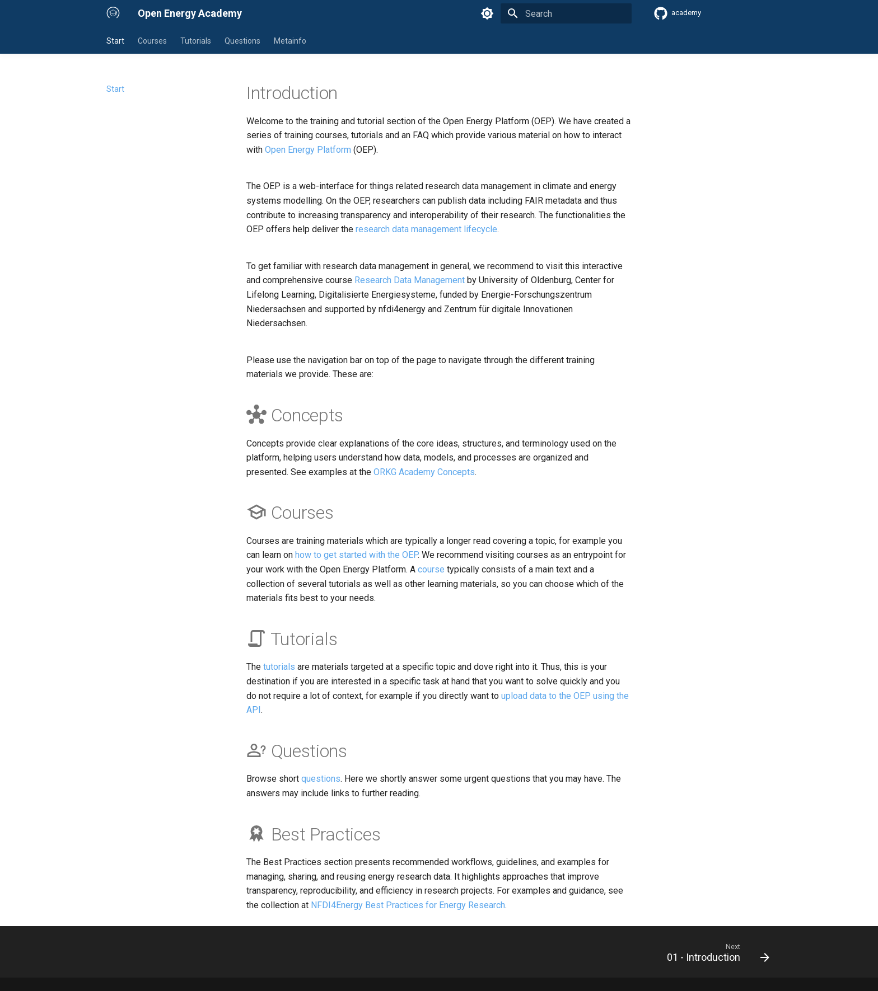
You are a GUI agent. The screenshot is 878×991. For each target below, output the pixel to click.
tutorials (279, 666)
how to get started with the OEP (356, 554)
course (431, 569)
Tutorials (195, 40)
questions (320, 778)
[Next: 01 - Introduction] (714, 955)
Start (115, 40)
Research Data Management (409, 280)
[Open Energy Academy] (113, 13)
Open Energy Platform (308, 149)
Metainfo (290, 40)
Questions (242, 40)
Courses (152, 40)
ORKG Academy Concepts (424, 472)
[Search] (566, 13)
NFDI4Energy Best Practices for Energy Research (408, 905)
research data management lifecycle (426, 229)
